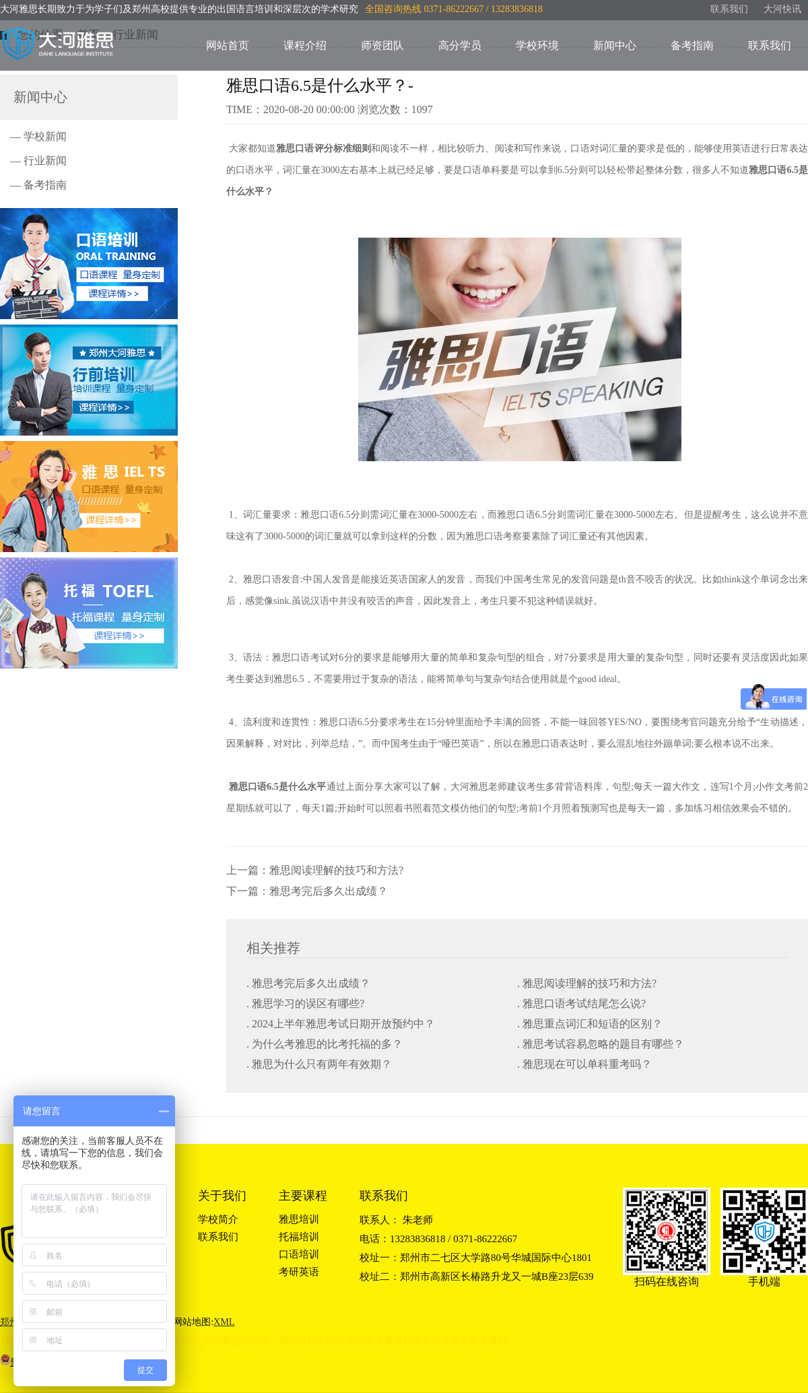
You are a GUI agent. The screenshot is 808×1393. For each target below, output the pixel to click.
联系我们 (729, 9)
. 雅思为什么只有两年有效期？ (319, 1064)
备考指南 (692, 45)
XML (223, 1322)
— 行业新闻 (38, 160)
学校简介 (218, 1219)
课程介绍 (305, 45)
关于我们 (222, 1195)
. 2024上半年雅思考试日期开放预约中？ (340, 1023)
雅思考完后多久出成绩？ (328, 891)
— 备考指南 (38, 185)
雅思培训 (299, 1219)
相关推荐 (273, 948)
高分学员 (459, 45)
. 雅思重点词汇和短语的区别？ (590, 1023)
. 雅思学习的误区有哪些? (305, 1003)
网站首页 (227, 45)
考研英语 (299, 1271)
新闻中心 (614, 45)
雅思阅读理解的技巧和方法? (336, 870)
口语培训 (299, 1254)
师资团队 (382, 45)
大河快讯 (782, 9)
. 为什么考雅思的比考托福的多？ (324, 1044)
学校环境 (537, 45)
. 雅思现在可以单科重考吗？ (584, 1064)
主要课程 (303, 1195)
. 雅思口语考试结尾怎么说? (581, 1003)
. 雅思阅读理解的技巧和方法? (586, 983)
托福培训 (299, 1236)
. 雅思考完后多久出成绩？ (308, 983)
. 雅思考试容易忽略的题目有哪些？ (600, 1044)
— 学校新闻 (38, 136)
